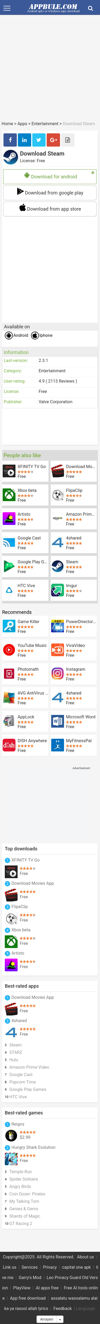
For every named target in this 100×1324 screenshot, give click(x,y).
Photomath (28, 669)
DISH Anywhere (32, 741)
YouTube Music (32, 645)
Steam (72, 562)
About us (85, 1256)
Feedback (62, 1308)
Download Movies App (81, 467)
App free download (28, 1298)
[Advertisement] (50, 70)
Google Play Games (33, 562)
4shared (74, 538)
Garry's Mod (30, 1277)
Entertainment (44, 123)
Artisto (24, 514)
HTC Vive (26, 586)
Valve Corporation (56, 401)
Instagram (75, 669)
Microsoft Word (80, 717)
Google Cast (29, 538)
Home (7, 123)
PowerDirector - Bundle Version (81, 622)
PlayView (22, 1287)
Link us (10, 1267)
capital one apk (76, 1267)
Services (30, 1267)
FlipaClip (74, 490)
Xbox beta (27, 490)
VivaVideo (75, 645)
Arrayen (46, 1319)
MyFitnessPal (79, 741)
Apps (22, 123)
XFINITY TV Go (32, 467)
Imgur (71, 586)
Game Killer (28, 622)
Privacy (50, 1267)
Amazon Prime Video (81, 514)
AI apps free (47, 1287)
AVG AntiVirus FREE (33, 693)
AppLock (26, 717)
